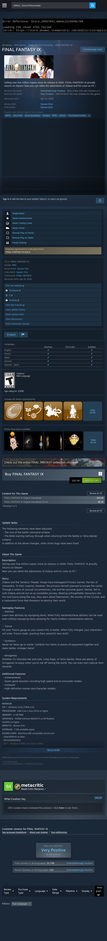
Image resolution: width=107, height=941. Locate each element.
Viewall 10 (93, 443)
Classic (62, 118)
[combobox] (51, 5)
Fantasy (46, 118)
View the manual (15, 307)
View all (98, 800)
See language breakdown (14, 834)
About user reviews (39, 834)
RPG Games (20, 47)
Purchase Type (23, 893)
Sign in (6, 201)
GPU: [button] (76, 910)
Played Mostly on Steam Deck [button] (17, 910)
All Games (7, 47)
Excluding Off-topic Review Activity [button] (55, 906)
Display (85, 893)
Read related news (15, 316)
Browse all (96, 495)
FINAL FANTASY (23, 277)
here (61, 810)
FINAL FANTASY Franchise (40, 47)
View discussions (14, 321)
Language (40, 893)
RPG (54, 118)
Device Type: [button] (91, 910)
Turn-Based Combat (77, 118)
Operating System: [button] (46, 910)
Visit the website (15, 287)
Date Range (55, 893)
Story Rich (17, 118)
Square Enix (46, 106)
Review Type (7, 893)
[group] (53, 908)
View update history (15, 311)
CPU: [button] (64, 910)
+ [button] (89, 118)
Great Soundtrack (32, 118)
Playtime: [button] (82, 906)
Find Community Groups (17, 326)
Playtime (70, 893)
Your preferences (59, 834)
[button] (52, 252)
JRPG (7, 118)
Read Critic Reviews (32, 791)
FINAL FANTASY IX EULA (18, 254)
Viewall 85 (92, 413)
